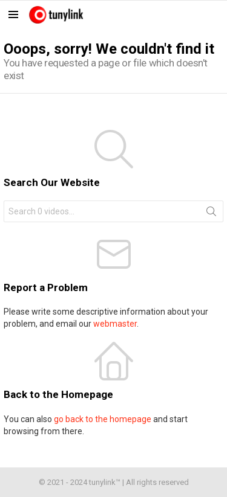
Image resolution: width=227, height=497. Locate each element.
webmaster (115, 324)
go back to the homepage (102, 419)
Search (211, 213)
